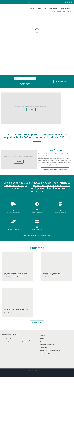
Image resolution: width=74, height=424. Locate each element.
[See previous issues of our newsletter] (61, 81)
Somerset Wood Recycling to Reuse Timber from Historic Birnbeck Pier (15, 274)
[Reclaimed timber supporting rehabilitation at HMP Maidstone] (56, 261)
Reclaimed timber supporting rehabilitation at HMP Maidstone (52, 274)
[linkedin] (71, 2)
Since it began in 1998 (16, 182)
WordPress (43, 370)
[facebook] (65, 2)
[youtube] (69, 2)
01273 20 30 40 (10, 339)
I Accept (31, 109)
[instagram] (67, 2)
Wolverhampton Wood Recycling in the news (16, 310)
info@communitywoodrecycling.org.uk (18, 341)
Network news (19, 276)
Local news (13, 276)
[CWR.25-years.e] (7, 5)
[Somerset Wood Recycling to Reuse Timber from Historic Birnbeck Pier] (17, 261)
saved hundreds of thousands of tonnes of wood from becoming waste (36, 187)
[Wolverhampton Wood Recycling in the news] (17, 297)
